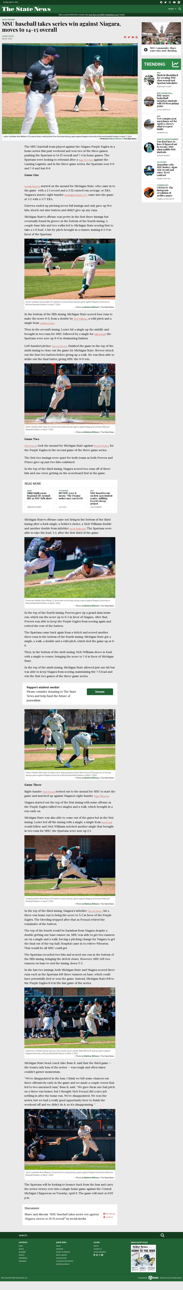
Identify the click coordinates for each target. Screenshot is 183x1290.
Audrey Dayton (163, 179)
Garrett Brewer (62, 346)
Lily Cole (62, 511)
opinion (22, 1264)
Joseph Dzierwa (34, 186)
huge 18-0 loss (88, 159)
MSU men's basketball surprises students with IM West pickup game (168, 101)
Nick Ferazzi (51, 796)
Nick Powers (32, 445)
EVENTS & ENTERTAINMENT (168, 139)
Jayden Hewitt (8, 36)
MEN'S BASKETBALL (165, 93)
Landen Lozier (51, 323)
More (160, 8)
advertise (59, 1258)
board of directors (63, 1261)
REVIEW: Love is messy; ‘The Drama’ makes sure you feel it (71, 500)
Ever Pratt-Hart (164, 87)
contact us (98, 1258)
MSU (92, 495)
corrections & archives (64, 1270)
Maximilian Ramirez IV (85, 195)
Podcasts (129, 8)
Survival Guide (95, 8)
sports (21, 1258)
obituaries (22, 1270)
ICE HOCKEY (161, 162)
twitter (106, 1227)
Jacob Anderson (80, 532)
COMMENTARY (63, 495)
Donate (172, 8)
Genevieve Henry (34, 511)
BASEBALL (11, 20)
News (58, 8)
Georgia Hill (162, 133)
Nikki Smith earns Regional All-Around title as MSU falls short (39, 500)
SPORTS (4, 20)
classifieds (23, 1267)
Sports (78, 8)
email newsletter (100, 1261)
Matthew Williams (115, 139)
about (58, 1255)
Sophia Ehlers (163, 156)
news (21, 1255)
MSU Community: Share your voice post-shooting (163, 49)
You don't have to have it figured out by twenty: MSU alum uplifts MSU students (167, 147)
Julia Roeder (95, 511)
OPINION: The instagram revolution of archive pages (165, 191)
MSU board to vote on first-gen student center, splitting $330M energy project (101, 503)
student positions (63, 1273)
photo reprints (61, 1264)
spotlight (22, 1261)
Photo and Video (146, 8)
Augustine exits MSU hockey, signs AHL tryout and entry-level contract (167, 170)
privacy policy (61, 1267)
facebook (107, 1223)
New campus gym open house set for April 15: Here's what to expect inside (167, 124)
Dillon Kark (101, 334)
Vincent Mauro (97, 919)
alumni (96, 1255)
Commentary (112, 8)
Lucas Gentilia (163, 110)
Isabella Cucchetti (165, 199)
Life (68, 8)
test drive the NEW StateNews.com (104, 15)
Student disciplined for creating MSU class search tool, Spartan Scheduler (167, 79)
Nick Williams (82, 318)
